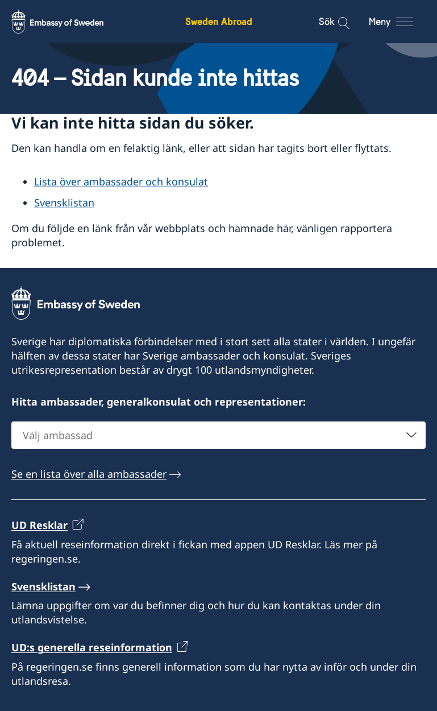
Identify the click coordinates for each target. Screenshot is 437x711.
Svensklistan (64, 202)
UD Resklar (39, 525)
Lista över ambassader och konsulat (121, 181)
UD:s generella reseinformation (91, 647)
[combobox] (218, 435)
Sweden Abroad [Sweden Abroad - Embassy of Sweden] (218, 21)
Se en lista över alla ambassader (89, 474)
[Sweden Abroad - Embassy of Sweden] (68, 21)
